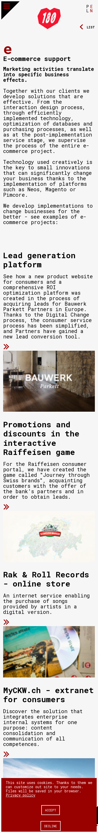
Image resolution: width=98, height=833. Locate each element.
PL (87, 8)
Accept (50, 810)
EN (91, 8)
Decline (50, 826)
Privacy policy (20, 795)
